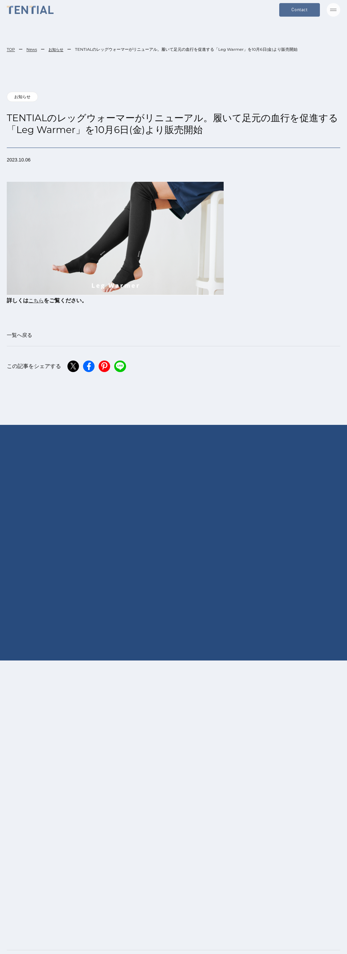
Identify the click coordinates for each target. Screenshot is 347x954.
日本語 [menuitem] (154, 937)
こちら (36, 301)
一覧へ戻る (20, 336)
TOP (11, 49)
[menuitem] (150, 936)
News (32, 49)
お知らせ (58, 49)
